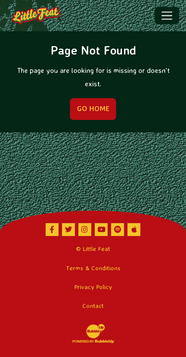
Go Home (93, 108)
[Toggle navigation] (167, 15)
